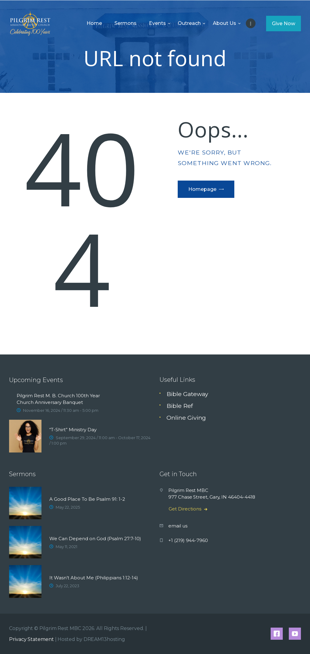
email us (177, 526)
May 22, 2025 (68, 507)
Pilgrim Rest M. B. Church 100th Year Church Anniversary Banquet (58, 399)
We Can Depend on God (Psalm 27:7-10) (95, 538)
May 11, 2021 (66, 546)
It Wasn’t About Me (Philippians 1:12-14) (93, 578)
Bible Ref (180, 405)
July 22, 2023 (67, 585)
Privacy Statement (31, 639)
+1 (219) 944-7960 (188, 540)
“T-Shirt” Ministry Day (73, 429)
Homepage (202, 189)
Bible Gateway (187, 394)
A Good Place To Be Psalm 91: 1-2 (87, 499)
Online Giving (186, 417)
